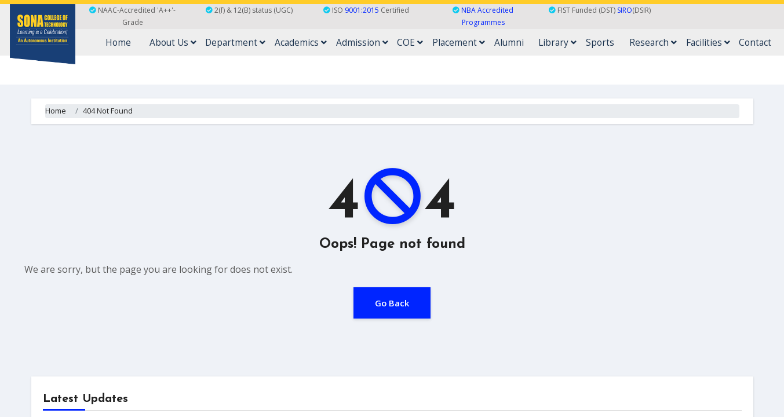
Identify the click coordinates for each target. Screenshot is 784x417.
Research (669, 42)
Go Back (392, 302)
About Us (243, 42)
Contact (759, 42)
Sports (622, 42)
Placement (499, 42)
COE (457, 42)
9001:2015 (362, 10)
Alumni (543, 42)
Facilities (717, 42)
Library (586, 42)
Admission (415, 42)
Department (300, 42)
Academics (360, 42)
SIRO (624, 10)
